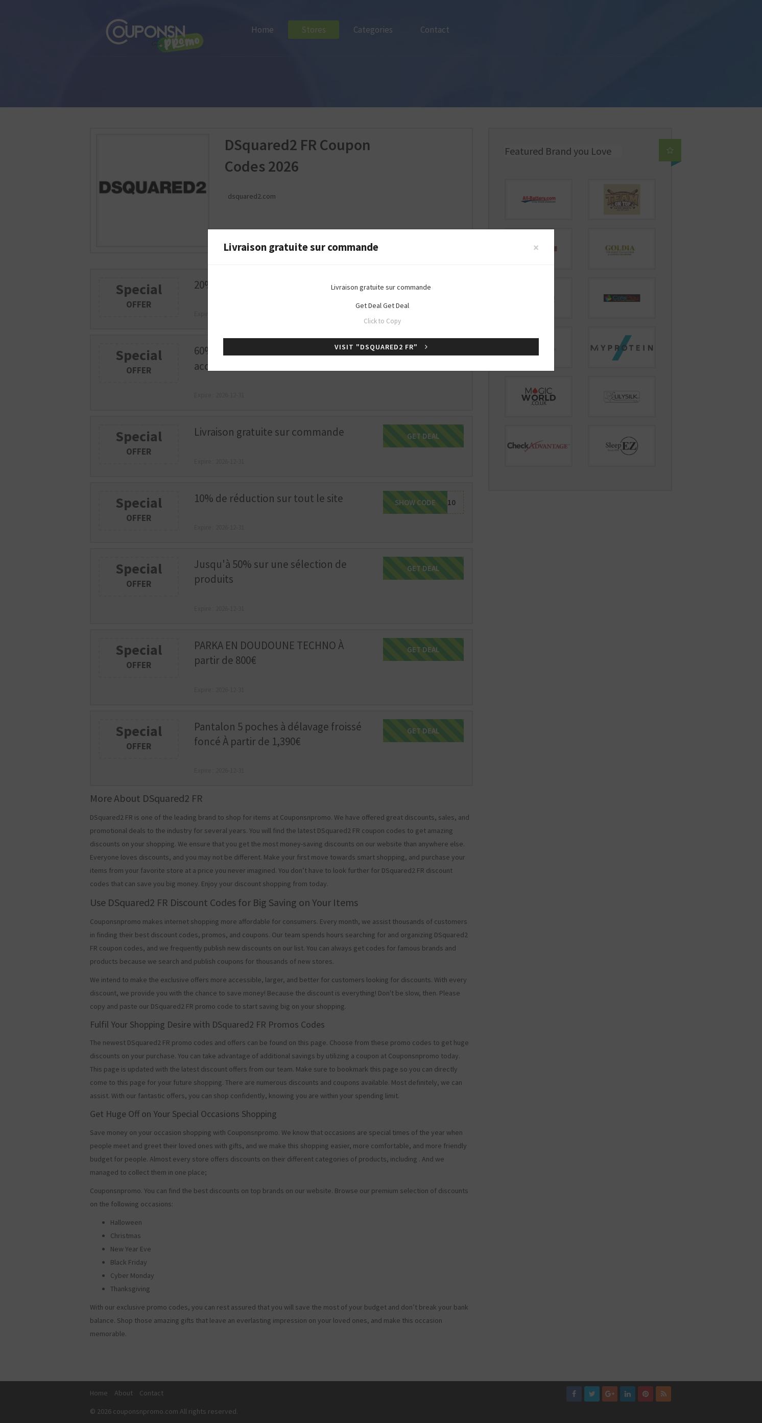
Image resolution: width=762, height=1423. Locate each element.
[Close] (536, 247)
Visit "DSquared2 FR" (381, 346)
